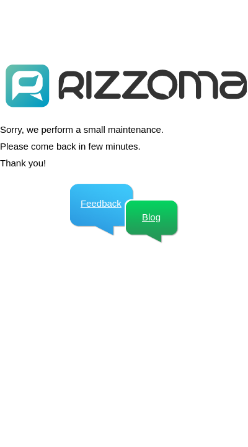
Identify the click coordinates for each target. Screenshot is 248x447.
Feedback (101, 203)
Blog (151, 217)
